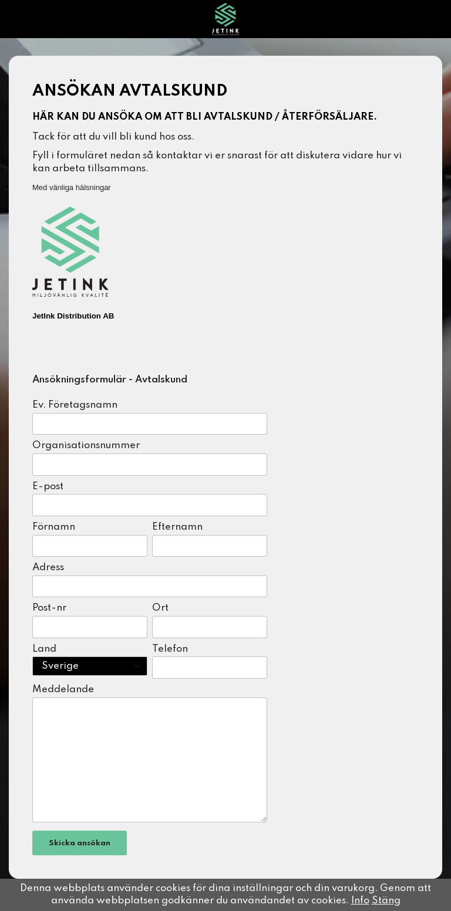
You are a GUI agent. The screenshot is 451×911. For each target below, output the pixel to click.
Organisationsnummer (86, 446)
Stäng (386, 901)
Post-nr (49, 608)
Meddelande (63, 690)
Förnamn (53, 527)
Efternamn (177, 527)
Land (44, 649)
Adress (48, 568)
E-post (47, 487)
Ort (160, 608)
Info (360, 901)
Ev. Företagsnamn (74, 405)
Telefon (170, 649)
